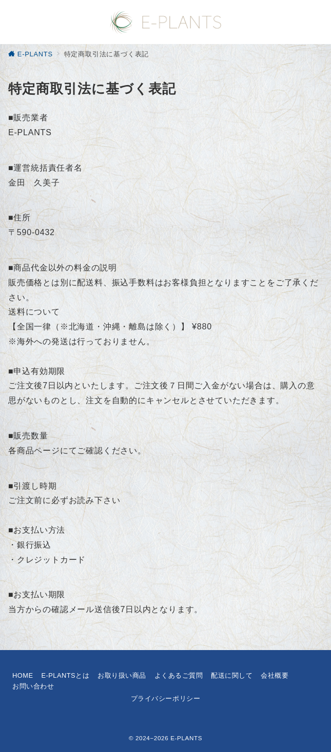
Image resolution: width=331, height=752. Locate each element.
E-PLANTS (186, 738)
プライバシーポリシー (165, 698)
